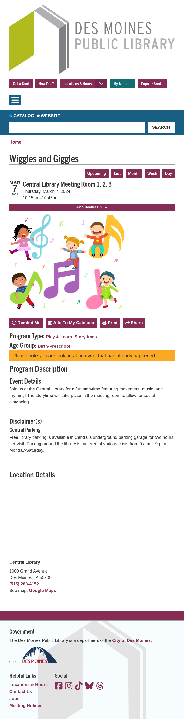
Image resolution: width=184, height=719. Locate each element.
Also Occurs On (92, 207)
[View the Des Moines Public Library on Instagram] (69, 686)
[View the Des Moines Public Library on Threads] (100, 686)
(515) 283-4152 (24, 584)
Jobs (14, 698)
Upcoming (96, 173)
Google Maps (42, 590)
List (117, 173)
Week (152, 173)
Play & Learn (59, 337)
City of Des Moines (131, 640)
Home (15, 142)
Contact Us (20, 691)
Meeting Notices (25, 705)
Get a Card (21, 83)
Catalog (24, 115)
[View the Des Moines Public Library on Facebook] (59, 686)
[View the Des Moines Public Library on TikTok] (79, 686)
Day (168, 173)
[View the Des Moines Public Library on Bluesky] (89, 686)
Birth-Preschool (54, 346)
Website (50, 115)
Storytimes (86, 337)
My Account (122, 83)
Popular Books (152, 83)
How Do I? (46, 83)
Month (134, 173)
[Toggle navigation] (15, 100)
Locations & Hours (77, 83)
